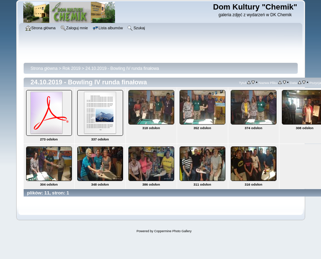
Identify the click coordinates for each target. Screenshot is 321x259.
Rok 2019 (71, 68)
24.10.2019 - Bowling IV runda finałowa (122, 68)
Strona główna (44, 68)
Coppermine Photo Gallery (173, 231)
